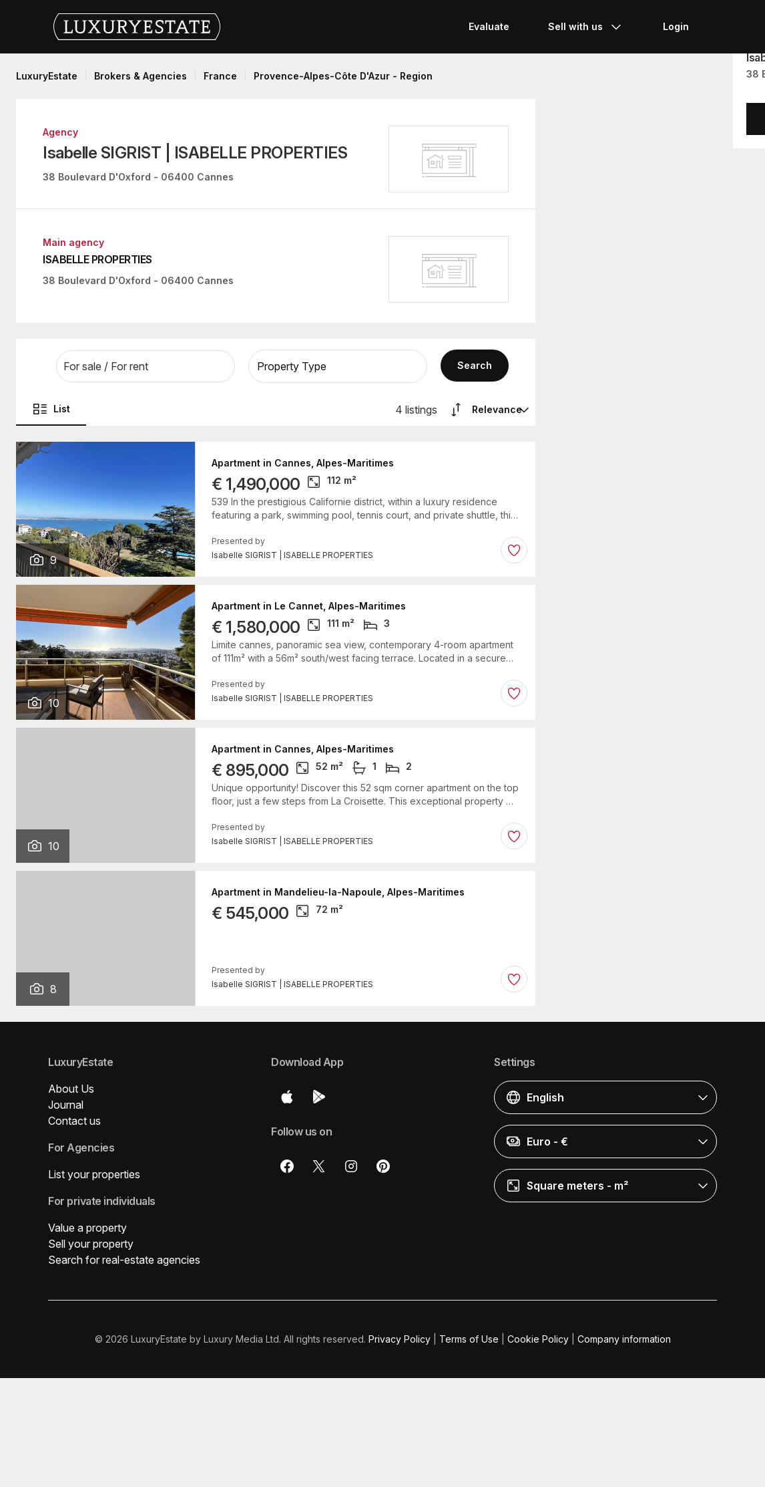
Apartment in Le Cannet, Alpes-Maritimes (309, 606)
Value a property (87, 1227)
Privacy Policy (399, 1339)
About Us (71, 1088)
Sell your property (91, 1243)
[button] (145, 366)
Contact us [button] (74, 1120)
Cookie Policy (538, 1339)
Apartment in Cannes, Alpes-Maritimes (303, 463)
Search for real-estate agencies (124, 1259)
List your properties (94, 1174)
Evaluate (489, 26)
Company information (624, 1339)
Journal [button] (65, 1104)
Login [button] (676, 26)
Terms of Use (469, 1339)
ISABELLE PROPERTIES (97, 259)
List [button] (51, 409)
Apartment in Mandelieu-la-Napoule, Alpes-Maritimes (338, 892)
